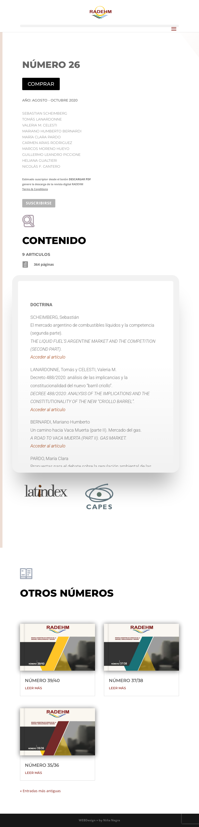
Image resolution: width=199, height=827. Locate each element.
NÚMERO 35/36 (42, 765)
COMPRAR (41, 84)
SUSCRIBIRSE (39, 203)
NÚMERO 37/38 (126, 680)
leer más (33, 688)
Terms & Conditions (35, 189)
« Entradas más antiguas (40, 790)
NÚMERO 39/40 (42, 680)
